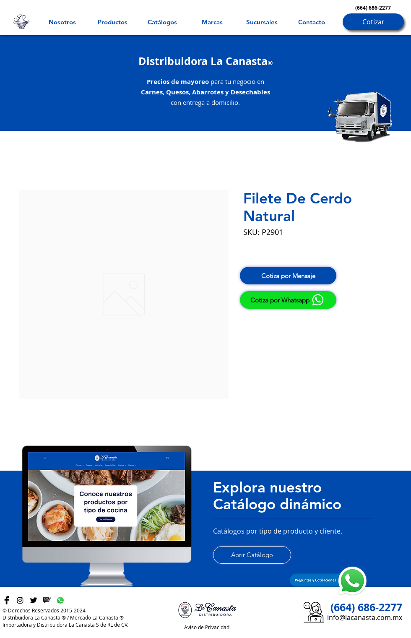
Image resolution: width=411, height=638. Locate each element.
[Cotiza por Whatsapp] (288, 300)
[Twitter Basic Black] (33, 600)
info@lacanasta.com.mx (364, 617)
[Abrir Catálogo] (252, 555)
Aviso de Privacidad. (207, 627)
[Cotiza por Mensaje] (288, 275)
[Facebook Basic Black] (7, 600)
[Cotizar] (373, 21)
